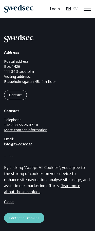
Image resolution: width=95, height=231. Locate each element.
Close (9, 202)
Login (55, 9)
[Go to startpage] (41, 38)
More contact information (25, 129)
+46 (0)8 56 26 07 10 (21, 124)
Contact (15, 94)
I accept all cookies (24, 217)
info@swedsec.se (18, 143)
